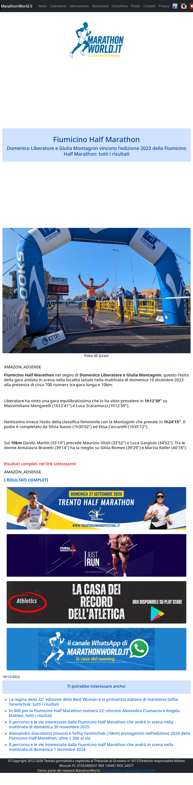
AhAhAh (149, 770)
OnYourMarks (111, 770)
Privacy (164, 6)
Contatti (149, 6)
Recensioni (100, 6)
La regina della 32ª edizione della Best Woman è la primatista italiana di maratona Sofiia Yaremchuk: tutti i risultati (93, 702)
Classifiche (120, 6)
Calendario (58, 6)
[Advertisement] (96, 95)
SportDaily (133, 770)
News (42, 6)
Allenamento (79, 6)
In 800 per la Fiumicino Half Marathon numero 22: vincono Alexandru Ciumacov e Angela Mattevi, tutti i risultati (94, 713)
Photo (135, 6)
